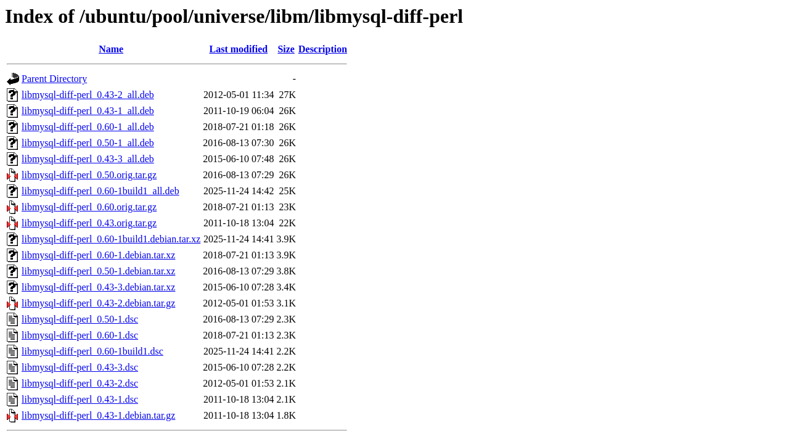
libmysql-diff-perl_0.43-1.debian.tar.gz (98, 415)
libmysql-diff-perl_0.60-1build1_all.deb (100, 191)
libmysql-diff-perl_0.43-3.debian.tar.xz (98, 287)
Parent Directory (54, 78)
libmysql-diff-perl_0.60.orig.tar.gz (89, 207)
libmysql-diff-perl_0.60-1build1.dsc (92, 351)
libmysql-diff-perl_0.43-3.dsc (80, 367)
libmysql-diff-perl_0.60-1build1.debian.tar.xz (111, 239)
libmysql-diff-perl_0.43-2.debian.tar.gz (98, 303)
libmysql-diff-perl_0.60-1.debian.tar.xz (98, 255)
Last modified (239, 49)
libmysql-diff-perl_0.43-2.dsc (80, 383)
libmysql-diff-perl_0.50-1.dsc (80, 319)
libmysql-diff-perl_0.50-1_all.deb (88, 143)
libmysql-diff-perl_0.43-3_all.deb (88, 159)
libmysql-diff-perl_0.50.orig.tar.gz (89, 175)
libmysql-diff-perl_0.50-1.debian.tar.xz (98, 271)
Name (111, 49)
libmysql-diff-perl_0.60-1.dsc (80, 335)
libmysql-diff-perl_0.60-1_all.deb (88, 126)
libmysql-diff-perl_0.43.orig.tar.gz (89, 223)
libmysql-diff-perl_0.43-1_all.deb (88, 110)
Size (286, 49)
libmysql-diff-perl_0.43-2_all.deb (88, 94)
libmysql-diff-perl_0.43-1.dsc (80, 399)
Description (322, 49)
